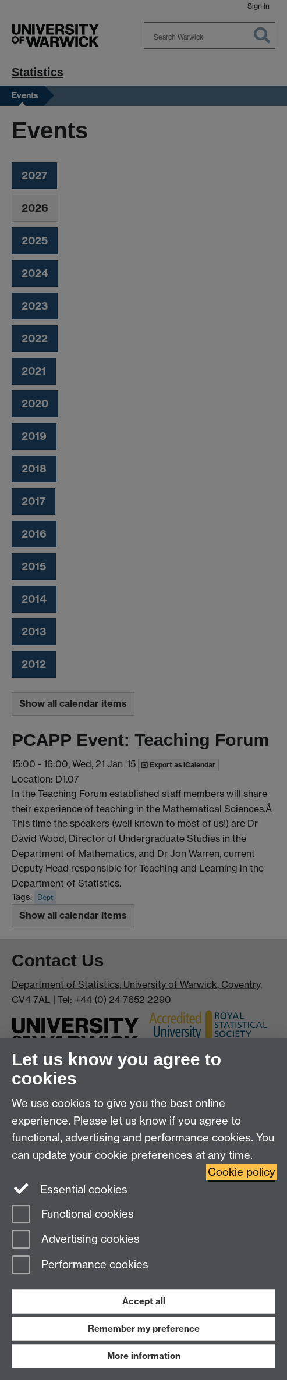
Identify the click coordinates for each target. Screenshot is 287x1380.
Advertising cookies (76, 1240)
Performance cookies (80, 1265)
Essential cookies (69, 1188)
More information (143, 1355)
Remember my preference (144, 1328)
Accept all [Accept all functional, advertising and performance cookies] (143, 1301)
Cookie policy (241, 1172)
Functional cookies (73, 1215)
